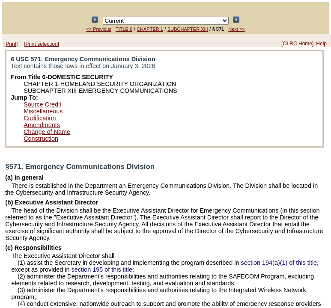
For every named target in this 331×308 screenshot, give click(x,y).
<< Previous (98, 29)
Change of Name (47, 131)
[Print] (11, 44)
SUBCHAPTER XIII (187, 29)
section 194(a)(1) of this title (279, 262)
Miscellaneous (43, 111)
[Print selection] (41, 44)
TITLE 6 (124, 29)
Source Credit (42, 104)
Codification (40, 118)
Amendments (42, 124)
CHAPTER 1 (150, 29)
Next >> (236, 29)
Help (321, 44)
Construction (41, 138)
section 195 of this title (102, 269)
